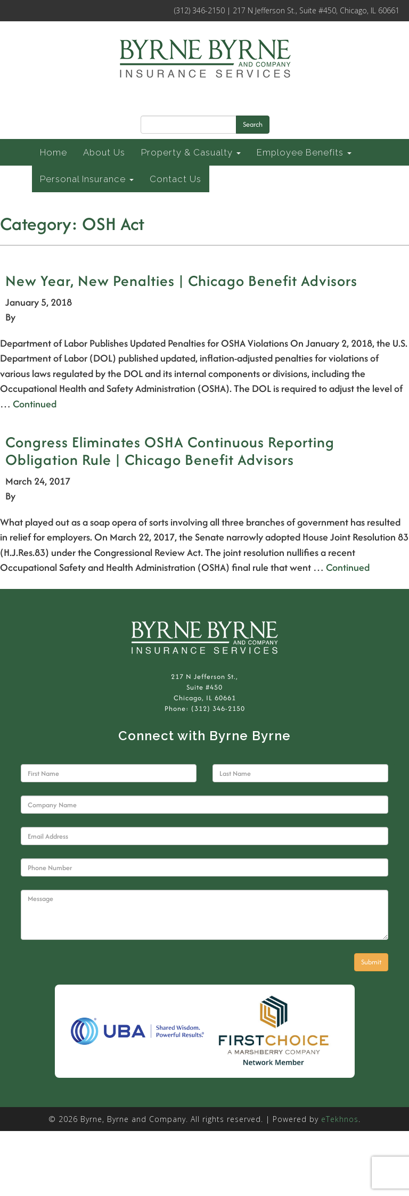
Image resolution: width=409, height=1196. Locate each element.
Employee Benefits (304, 152)
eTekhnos (339, 1119)
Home (53, 152)
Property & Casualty (191, 152)
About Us (104, 152)
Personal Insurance (87, 179)
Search (253, 124)
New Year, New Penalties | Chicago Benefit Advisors (181, 280)
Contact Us (175, 179)
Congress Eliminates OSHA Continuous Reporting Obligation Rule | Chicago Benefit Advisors (169, 450)
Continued (34, 404)
